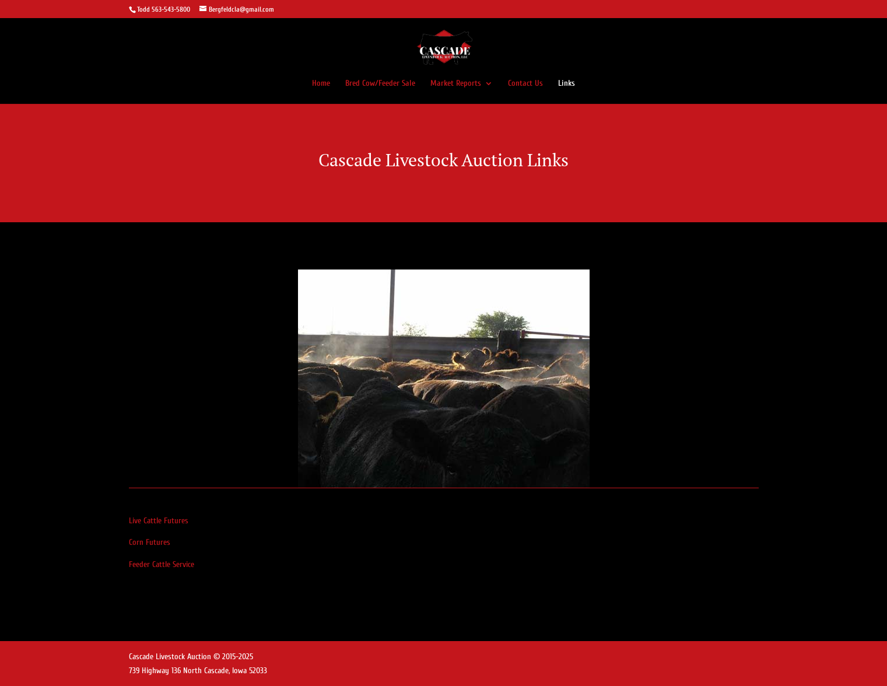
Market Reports (455, 83)
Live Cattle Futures (158, 521)
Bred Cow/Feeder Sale (380, 83)
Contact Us (525, 83)
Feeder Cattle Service (161, 564)
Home (321, 83)
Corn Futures (149, 542)
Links (566, 83)
